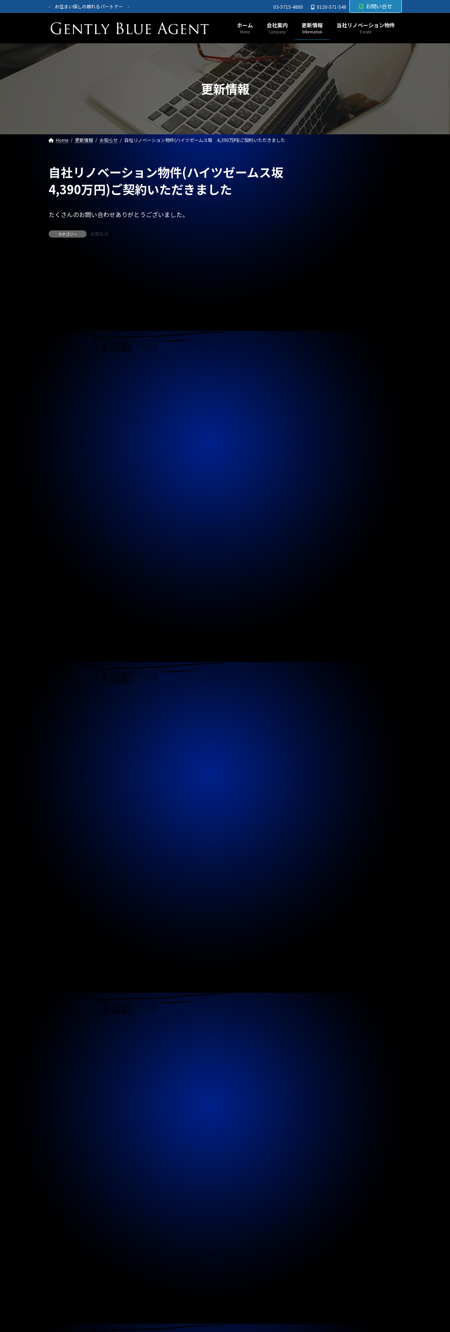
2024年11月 (322, 940)
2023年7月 (321, 1186)
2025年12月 (322, 740)
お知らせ (99, 233)
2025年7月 (321, 817)
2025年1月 (321, 909)
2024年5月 (321, 1032)
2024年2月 (321, 1079)
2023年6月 (321, 1202)
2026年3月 (321, 693)
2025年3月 (321, 878)
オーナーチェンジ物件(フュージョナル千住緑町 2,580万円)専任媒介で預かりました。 (352, 268)
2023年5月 (321, 1217)
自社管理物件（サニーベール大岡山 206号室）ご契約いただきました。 (348, 538)
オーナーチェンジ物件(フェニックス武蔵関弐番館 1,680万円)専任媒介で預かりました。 (352, 225)
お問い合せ (375, 6)
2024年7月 (321, 1002)
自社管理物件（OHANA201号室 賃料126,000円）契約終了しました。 (349, 466)
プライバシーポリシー (83, 1297)
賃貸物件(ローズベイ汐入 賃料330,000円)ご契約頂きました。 (351, 307)
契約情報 (319, 641)
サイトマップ (144, 1297)
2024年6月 (321, 1017)
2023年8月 (321, 1171)
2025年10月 (322, 771)
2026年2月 (321, 709)
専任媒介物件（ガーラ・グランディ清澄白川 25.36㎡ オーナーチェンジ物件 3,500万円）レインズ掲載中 (352, 426)
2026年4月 (321, 678)
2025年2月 (321, 894)
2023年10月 (322, 1140)
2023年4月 (321, 1233)
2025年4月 (321, 863)
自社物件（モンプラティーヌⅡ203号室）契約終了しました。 (351, 502)
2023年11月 (322, 1125)
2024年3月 (321, 1063)
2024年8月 (321, 986)
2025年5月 (321, 848)
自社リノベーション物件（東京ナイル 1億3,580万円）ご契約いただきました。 (351, 573)
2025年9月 (321, 786)
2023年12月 (322, 1109)
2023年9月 (321, 1156)
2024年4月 (321, 1048)
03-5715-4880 (288, 7)
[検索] (392, 172)
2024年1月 (321, 1094)
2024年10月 (322, 955)
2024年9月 (321, 971)
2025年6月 (321, 832)
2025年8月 (321, 801)
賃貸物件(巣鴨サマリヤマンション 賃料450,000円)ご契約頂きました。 (352, 343)
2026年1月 (321, 724)
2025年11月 (322, 755)
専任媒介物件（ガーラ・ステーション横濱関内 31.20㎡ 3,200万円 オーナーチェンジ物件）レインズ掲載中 (351, 383)
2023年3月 (321, 1248)
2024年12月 (322, 925)
